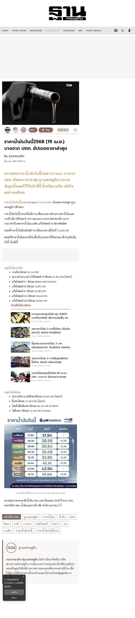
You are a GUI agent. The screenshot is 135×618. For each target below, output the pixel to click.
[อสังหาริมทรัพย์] (35, 30)
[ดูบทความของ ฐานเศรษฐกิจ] (41, 562)
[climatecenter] (68, 30)
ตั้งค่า (14, 598)
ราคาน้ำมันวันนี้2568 (48, 530)
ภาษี (16, 523)
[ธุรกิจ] (80, 30)
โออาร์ (55, 523)
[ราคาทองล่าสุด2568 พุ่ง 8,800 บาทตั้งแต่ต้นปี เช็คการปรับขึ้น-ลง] (41, 318)
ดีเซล (6, 523)
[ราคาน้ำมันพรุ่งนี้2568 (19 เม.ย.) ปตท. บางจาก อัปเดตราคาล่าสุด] (41, 377)
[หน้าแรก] (4, 30)
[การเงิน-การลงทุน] (18, 30)
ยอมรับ (14, 592)
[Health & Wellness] (93, 30)
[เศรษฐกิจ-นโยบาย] (52, 30)
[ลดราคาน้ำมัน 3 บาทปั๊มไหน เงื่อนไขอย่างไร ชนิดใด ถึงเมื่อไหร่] (41, 333)
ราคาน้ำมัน (48, 517)
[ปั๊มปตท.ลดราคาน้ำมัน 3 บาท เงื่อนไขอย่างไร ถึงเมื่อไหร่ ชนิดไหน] (41, 347)
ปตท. (72, 517)
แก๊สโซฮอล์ (42, 523)
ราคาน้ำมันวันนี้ (24, 530)
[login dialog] (129, 30)
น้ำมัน (62, 517)
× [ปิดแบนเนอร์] (23, 576)
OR (65, 523)
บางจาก (27, 523)
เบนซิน (7, 530)
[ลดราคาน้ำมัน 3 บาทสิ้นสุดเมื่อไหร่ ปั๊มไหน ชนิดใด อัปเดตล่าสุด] (41, 362)
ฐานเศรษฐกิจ (31, 517)
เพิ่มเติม (7, 586)
